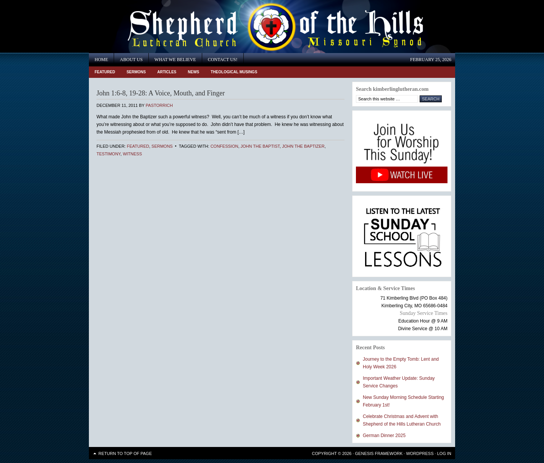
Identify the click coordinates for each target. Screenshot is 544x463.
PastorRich (159, 105)
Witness (132, 154)
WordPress (419, 453)
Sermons (136, 72)
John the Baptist (260, 146)
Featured (105, 72)
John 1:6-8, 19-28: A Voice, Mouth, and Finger (161, 93)
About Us (131, 59)
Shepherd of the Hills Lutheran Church (157, 26)
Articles (166, 72)
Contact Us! (223, 59)
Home (101, 59)
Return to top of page (125, 453)
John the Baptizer (303, 146)
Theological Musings (234, 72)
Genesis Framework (379, 453)
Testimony (109, 154)
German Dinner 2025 (384, 435)
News (193, 72)
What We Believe (175, 59)
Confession (224, 146)
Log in (444, 453)
